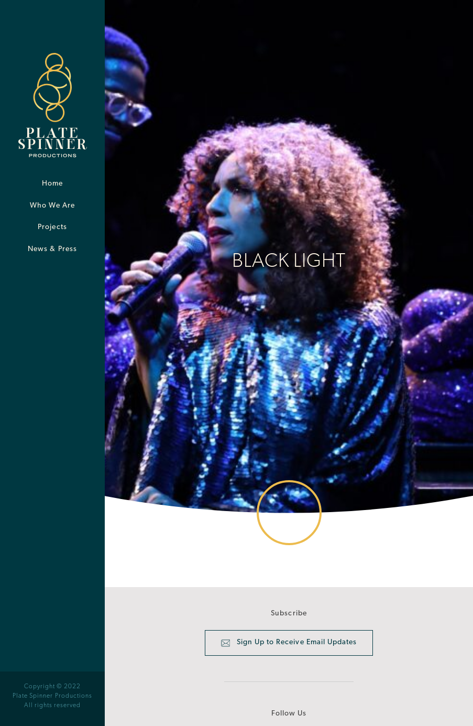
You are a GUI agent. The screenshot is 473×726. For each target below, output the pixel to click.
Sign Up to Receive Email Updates (289, 643)
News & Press (52, 249)
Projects (52, 227)
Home (52, 184)
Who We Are (52, 206)
